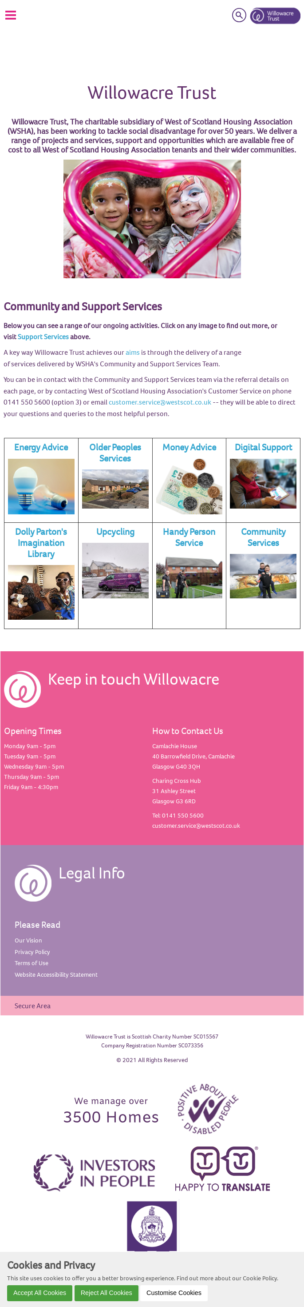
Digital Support (263, 447)
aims (133, 352)
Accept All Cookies (39, 1292)
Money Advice (189, 447)
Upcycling (115, 531)
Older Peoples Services (115, 452)
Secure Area (33, 1005)
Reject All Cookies (106, 1292)
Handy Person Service (189, 537)
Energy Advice (41, 447)
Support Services (43, 336)
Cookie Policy (260, 1278)
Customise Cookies (173, 1292)
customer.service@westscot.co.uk (160, 401)
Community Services (263, 537)
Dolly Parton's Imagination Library (41, 542)
